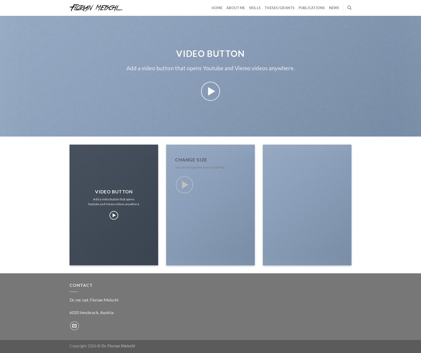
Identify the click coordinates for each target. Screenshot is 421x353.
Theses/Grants (279, 8)
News (334, 8)
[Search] (349, 8)
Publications (312, 8)
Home (217, 8)
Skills (255, 8)
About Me (235, 8)
